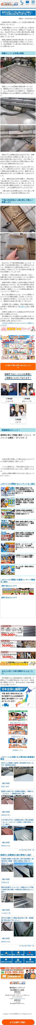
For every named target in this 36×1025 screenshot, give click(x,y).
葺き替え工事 (23, 306)
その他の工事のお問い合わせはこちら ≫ (19, 366)
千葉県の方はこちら (18, 736)
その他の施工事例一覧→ (27, 850)
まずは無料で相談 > (18, 1022)
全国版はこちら (17, 750)
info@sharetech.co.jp (19, 998)
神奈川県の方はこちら (17, 723)
